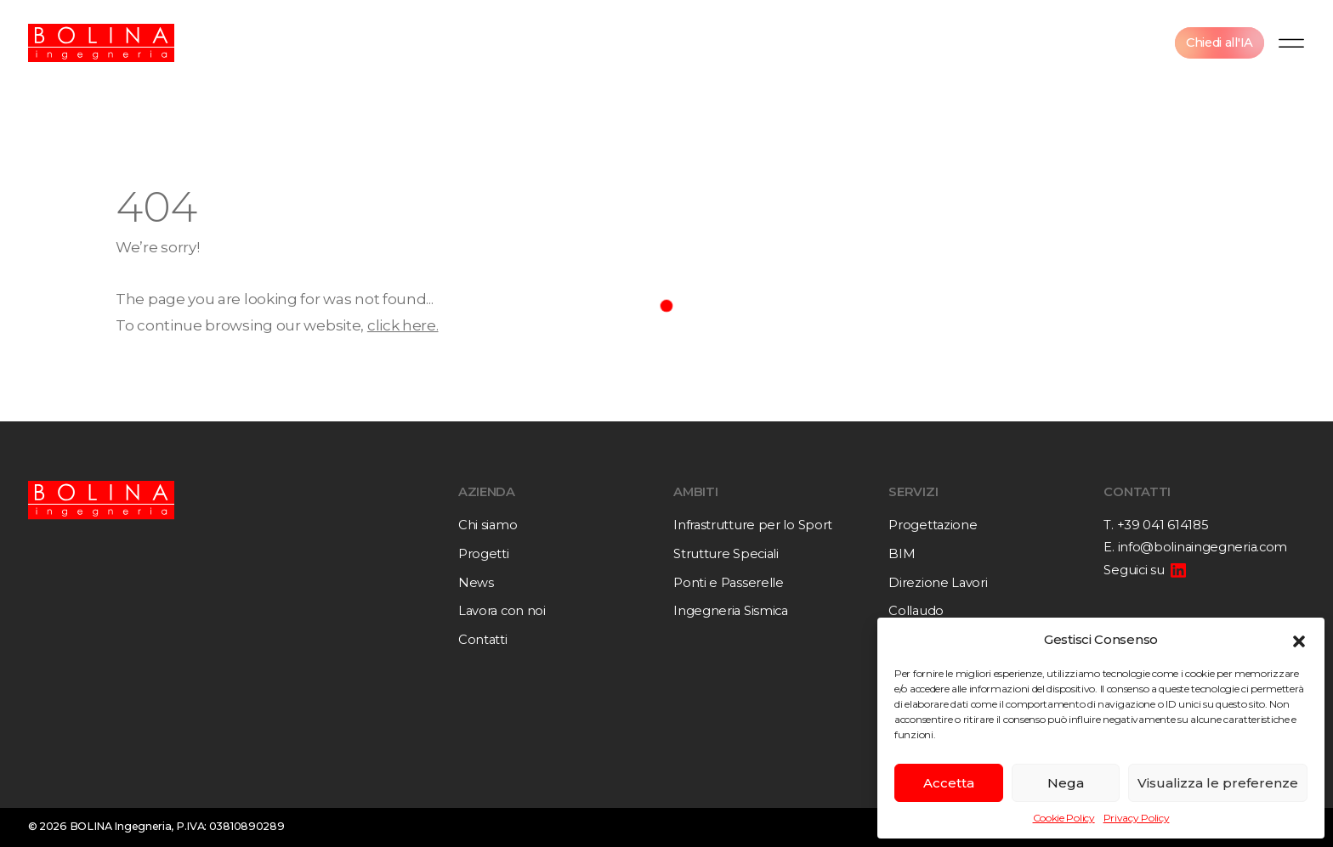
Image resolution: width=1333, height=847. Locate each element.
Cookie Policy (1064, 817)
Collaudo (916, 610)
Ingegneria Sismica (730, 610)
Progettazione (932, 525)
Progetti (483, 554)
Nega (1065, 783)
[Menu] (1291, 42)
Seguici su (1133, 570)
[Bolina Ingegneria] (101, 43)
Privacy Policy (1136, 817)
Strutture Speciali (726, 554)
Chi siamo (487, 525)
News (476, 582)
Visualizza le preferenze (1217, 783)
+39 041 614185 (1163, 525)
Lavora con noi (502, 610)
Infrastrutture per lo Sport (752, 525)
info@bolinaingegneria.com (1203, 547)
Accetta (948, 783)
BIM (901, 554)
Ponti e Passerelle (728, 582)
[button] (1298, 639)
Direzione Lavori (937, 582)
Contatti (483, 639)
